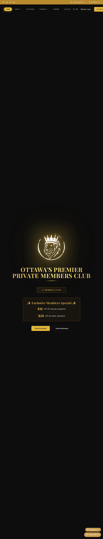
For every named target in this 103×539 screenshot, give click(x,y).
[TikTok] (14, 2)
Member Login (86, 9)
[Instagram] (7, 2)
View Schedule (40, 328)
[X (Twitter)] (10, 2)
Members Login (51, 290)
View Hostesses (62, 328)
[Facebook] (3, 2)
